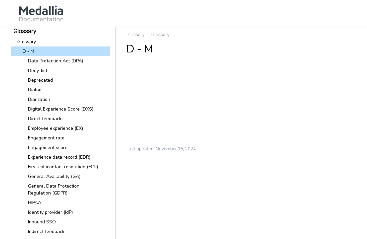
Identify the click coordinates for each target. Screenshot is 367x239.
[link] (41, 13)
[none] (348, 34)
